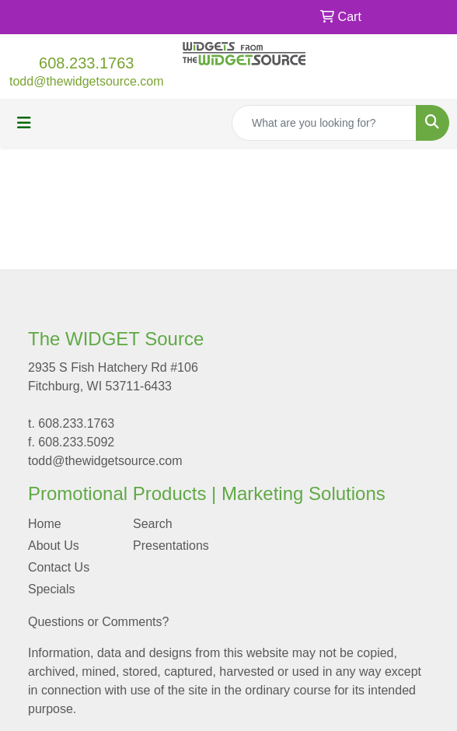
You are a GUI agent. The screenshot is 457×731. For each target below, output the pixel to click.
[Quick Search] (324, 123)
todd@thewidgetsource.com (86, 81)
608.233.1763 (86, 63)
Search (153, 523)
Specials (51, 589)
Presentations (171, 545)
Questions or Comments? (98, 621)
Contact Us (58, 567)
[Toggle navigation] (24, 123)
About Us (53, 545)
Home (44, 523)
